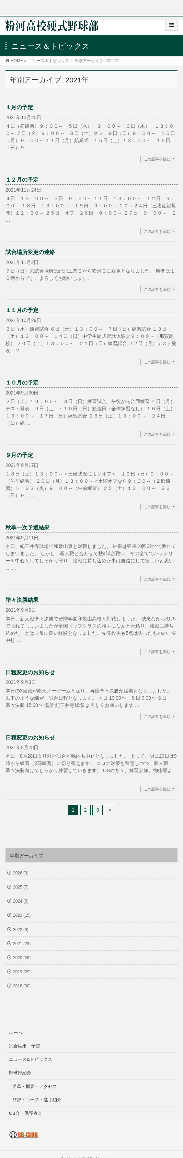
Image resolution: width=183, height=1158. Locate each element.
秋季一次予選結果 (27, 527)
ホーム (15, 1032)
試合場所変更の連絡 (30, 252)
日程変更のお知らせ (30, 672)
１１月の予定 (21, 310)
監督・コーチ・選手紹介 (36, 1099)
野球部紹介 (20, 1072)
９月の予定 (19, 455)
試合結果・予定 (24, 1045)
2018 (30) (22, 986)
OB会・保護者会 (25, 1113)
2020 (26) (22, 957)
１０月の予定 (21, 383)
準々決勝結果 (21, 600)
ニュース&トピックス (30, 1059)
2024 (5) (20, 901)
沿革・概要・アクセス (34, 1086)
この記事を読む (157, 159)
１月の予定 (19, 107)
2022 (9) (20, 929)
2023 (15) (22, 915)
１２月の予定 (21, 180)
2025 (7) (20, 887)
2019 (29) (22, 972)
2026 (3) (20, 873)
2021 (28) (22, 943)
